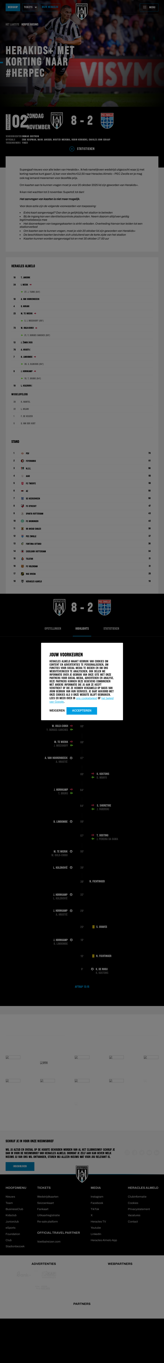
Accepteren (81, 710)
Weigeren (57, 710)
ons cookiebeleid (86, 698)
